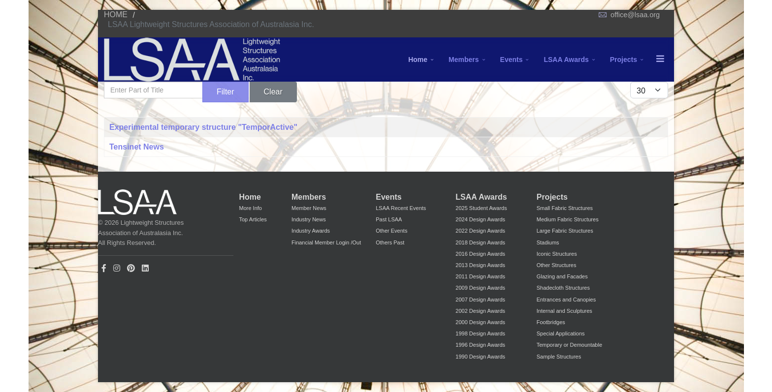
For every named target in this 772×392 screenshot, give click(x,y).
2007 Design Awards (480, 299)
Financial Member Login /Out (326, 242)
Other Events (391, 231)
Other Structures (557, 265)
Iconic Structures (557, 254)
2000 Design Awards (480, 322)
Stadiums (548, 242)
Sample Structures (559, 357)
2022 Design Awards (480, 231)
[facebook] (103, 268)
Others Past (390, 242)
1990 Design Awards (480, 357)
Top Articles (253, 219)
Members (464, 59)
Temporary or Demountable (569, 345)
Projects (623, 59)
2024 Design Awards (480, 219)
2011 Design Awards (480, 276)
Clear (273, 92)
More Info (250, 208)
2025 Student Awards (481, 208)
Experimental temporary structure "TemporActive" (203, 127)
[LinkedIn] (145, 268)
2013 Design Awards (480, 265)
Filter (225, 92)
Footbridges (551, 322)
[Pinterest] (131, 268)
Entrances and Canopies (566, 299)
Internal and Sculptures (564, 311)
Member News (308, 208)
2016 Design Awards (480, 254)
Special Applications (561, 333)
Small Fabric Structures (565, 208)
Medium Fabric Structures (568, 219)
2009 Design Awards (480, 288)
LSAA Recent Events (401, 208)
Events (511, 59)
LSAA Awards (566, 59)
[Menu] (660, 59)
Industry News (308, 219)
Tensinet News (136, 147)
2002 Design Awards (480, 311)
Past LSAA (389, 219)
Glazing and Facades (562, 276)
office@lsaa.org (635, 15)
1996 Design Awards (480, 345)
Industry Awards (310, 231)
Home (417, 59)
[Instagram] (116, 268)
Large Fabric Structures (565, 231)
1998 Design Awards (480, 333)
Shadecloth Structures (563, 288)
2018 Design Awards (480, 242)
